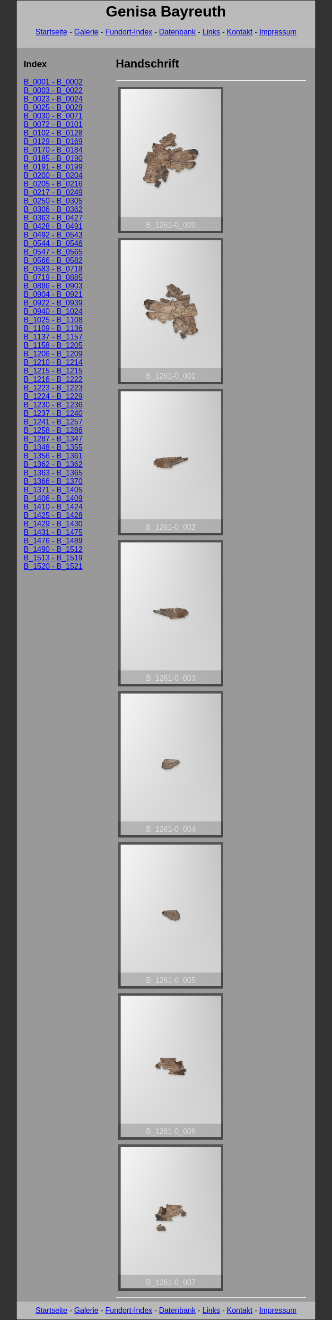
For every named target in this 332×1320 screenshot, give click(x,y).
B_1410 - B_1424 (53, 507)
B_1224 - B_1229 (53, 396)
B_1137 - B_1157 (53, 337)
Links (211, 32)
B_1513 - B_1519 (53, 558)
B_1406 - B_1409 (53, 498)
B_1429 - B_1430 (53, 524)
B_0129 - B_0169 (53, 141)
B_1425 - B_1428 (53, 515)
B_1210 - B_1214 (53, 362)
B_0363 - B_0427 (53, 218)
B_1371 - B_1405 (53, 490)
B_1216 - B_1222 (53, 379)
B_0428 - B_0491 (53, 226)
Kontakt (240, 32)
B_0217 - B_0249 (53, 192)
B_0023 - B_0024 (53, 99)
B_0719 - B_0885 (53, 277)
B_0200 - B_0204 (53, 175)
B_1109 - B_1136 (53, 328)
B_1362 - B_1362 (53, 464)
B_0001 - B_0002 (53, 82)
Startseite (51, 32)
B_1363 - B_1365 (53, 473)
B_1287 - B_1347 (53, 439)
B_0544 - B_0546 (53, 243)
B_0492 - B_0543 (53, 235)
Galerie (86, 32)
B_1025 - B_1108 (53, 320)
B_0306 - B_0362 (53, 209)
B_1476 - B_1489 (53, 541)
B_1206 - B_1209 (53, 354)
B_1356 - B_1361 (53, 456)
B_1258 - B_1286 (53, 430)
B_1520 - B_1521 (53, 566)
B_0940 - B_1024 (53, 311)
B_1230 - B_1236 (53, 405)
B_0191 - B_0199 (53, 167)
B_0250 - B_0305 (53, 201)
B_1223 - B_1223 (53, 388)
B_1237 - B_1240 (53, 413)
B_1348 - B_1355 (53, 447)
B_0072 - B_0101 (53, 124)
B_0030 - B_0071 (53, 116)
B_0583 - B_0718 (53, 269)
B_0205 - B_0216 (53, 184)
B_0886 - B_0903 (53, 286)
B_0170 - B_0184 (53, 150)
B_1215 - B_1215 (53, 371)
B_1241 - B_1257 (53, 422)
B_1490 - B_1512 (53, 549)
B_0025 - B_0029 (53, 107)
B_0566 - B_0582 (53, 260)
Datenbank (177, 32)
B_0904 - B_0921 (53, 294)
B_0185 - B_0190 (53, 158)
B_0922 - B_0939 (53, 303)
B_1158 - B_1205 (53, 345)
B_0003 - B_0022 (53, 90)
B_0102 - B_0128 (53, 133)
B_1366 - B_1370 (53, 481)
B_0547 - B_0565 (53, 252)
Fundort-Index (128, 32)
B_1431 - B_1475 (53, 532)
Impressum (278, 32)
